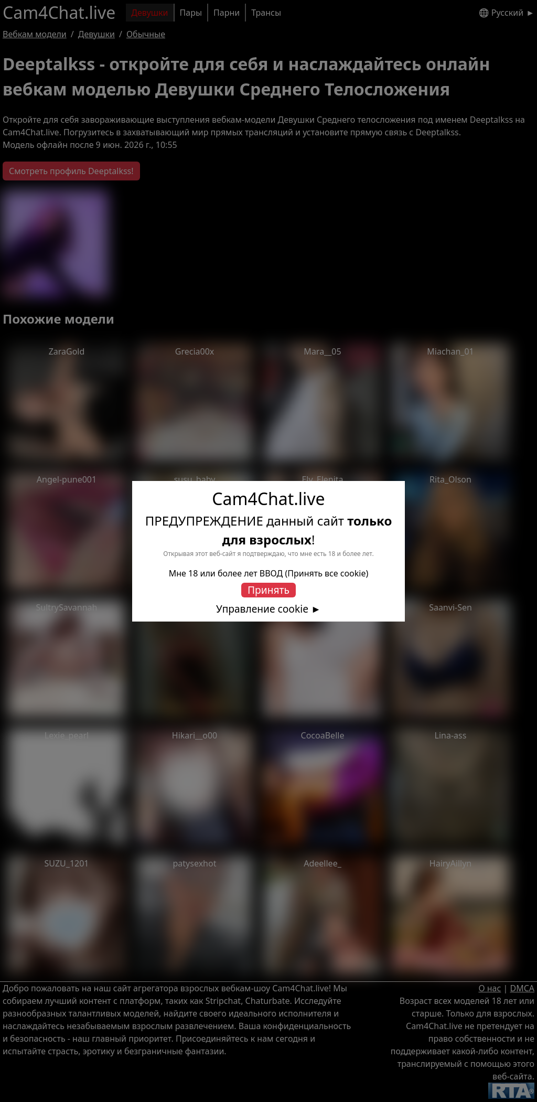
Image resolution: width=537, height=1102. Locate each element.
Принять (268, 590)
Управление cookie (262, 609)
